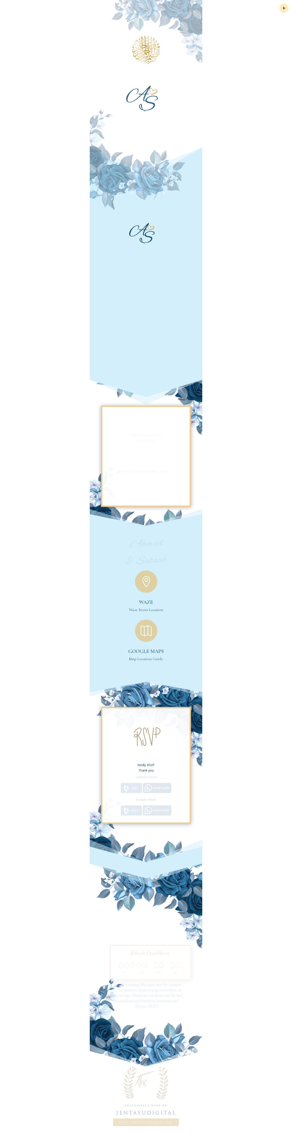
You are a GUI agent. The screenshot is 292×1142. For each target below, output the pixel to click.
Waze (146, 599)
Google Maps (146, 648)
